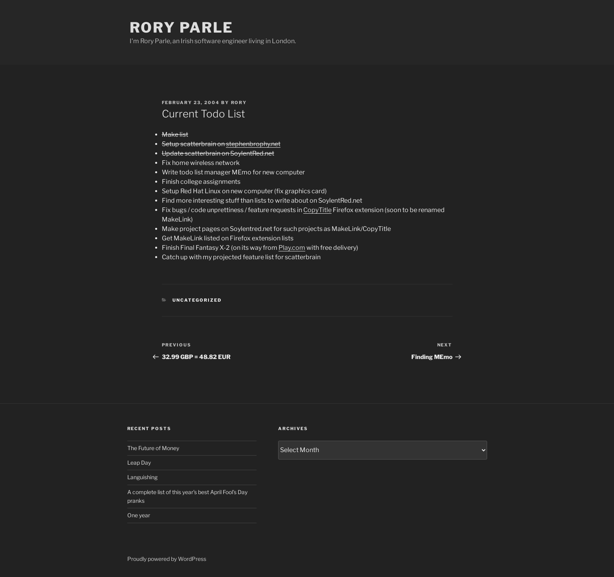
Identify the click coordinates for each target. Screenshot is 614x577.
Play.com (292, 247)
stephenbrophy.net (253, 144)
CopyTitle (317, 210)
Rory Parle (182, 27)
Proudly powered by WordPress (166, 558)
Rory (239, 102)
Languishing (142, 477)
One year (138, 515)
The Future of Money (153, 448)
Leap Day (139, 462)
